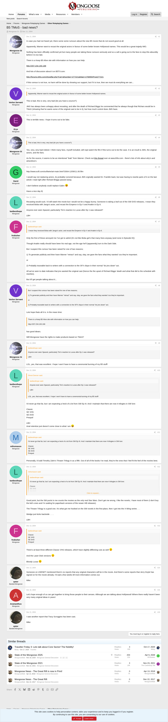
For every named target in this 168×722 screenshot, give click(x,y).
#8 (159, 285)
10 (63, 657)
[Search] (155, 14)
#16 (158, 612)
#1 (159, 36)
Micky (17, 650)
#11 (158, 432)
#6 (159, 197)
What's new (34, 14)
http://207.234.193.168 (36, 66)
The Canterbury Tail (148, 665)
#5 (159, 167)
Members (75, 14)
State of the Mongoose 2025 (29, 655)
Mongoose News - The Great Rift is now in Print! (38, 671)
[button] (41, 14)
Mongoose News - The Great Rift (31, 679)
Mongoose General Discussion (47, 658)
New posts (11, 19)
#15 (158, 590)
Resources (61, 14)
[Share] (155, 36)
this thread (98, 158)
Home (11, 14)
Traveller (33, 650)
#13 (158, 526)
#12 (158, 467)
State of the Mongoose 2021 (29, 663)
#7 (159, 222)
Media (47, 14)
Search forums (22, 19)
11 (66, 657)
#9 (159, 343)
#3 (159, 115)
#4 (159, 137)
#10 (158, 370)
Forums (21, 14)
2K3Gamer (151, 657)
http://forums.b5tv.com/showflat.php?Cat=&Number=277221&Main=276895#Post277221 (65, 77)
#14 (158, 568)
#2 (159, 88)
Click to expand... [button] (93, 493)
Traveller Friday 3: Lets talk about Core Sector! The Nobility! (44, 647)
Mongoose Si (14, 31)
